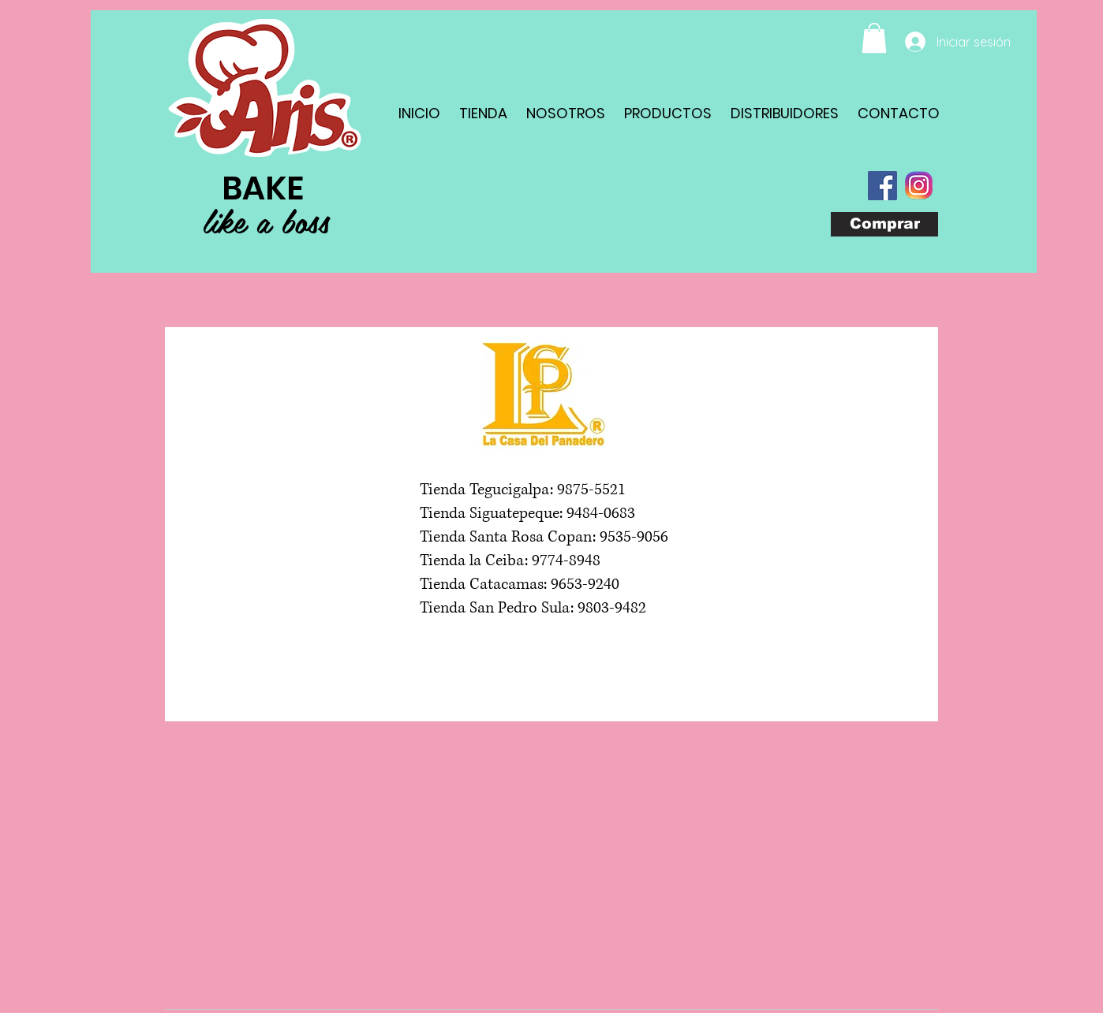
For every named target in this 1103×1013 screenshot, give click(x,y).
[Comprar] (884, 224)
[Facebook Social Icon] (882, 185)
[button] (874, 38)
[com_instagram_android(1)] (918, 185)
